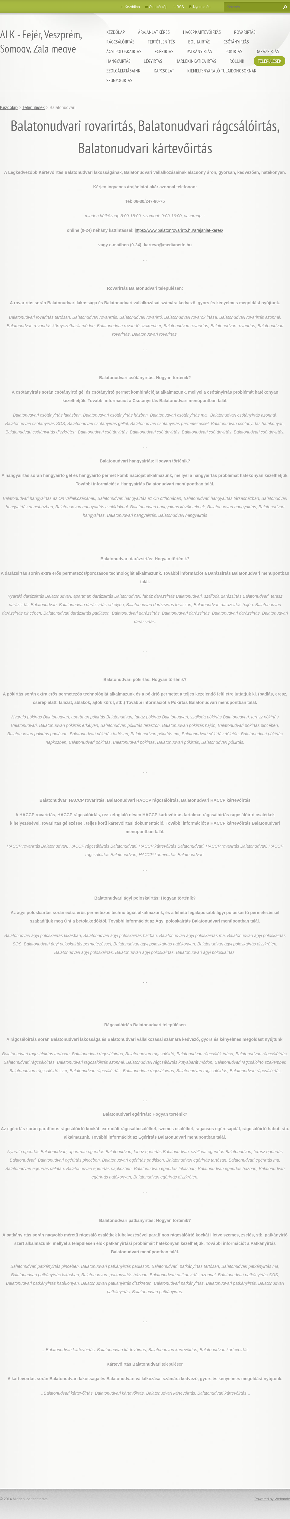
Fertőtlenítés (161, 42)
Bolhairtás (199, 42)
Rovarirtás (245, 32)
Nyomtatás (201, 7)
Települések (270, 61)
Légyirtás (153, 61)
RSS (180, 7)
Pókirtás (233, 51)
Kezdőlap (115, 32)
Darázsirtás (267, 51)
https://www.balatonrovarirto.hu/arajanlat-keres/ (179, 230)
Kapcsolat (164, 71)
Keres (284, 6)
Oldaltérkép (158, 7)
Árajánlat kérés (154, 32)
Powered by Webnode (272, 1499)
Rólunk (237, 61)
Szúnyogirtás (119, 80)
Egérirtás (164, 51)
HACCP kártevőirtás (202, 32)
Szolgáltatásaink (123, 71)
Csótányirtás (236, 42)
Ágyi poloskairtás (123, 51)
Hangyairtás (118, 61)
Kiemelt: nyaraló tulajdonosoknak (221, 71)
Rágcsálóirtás (120, 42)
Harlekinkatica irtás (196, 61)
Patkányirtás (199, 51)
